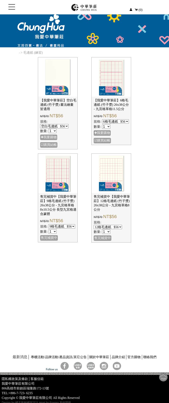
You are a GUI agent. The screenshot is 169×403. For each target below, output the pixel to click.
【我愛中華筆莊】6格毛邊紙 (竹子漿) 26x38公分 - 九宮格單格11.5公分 (111, 105)
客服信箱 (37, 379)
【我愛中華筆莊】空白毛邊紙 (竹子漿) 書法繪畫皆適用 (58, 105)
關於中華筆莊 (99, 357)
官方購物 (134, 357)
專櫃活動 (37, 357)
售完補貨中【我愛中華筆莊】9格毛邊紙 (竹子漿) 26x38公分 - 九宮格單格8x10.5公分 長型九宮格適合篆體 (58, 205)
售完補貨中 (49, 237)
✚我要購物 (49, 137)
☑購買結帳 (49, 144)
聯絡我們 (149, 357)
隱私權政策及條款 (15, 379)
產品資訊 (65, 357)
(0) (138, 10)
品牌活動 (51, 357)
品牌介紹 (118, 357)
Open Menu (12, 9)
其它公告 (80, 357)
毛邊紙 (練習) (33, 52)
